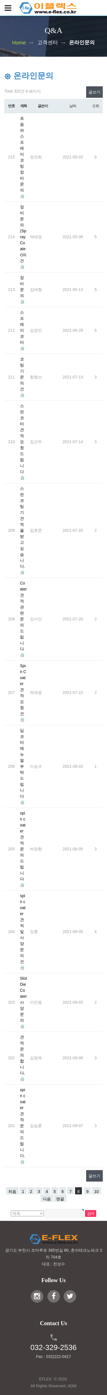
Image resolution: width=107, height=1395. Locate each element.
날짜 (72, 106)
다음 (47, 1199)
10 (96, 1191)
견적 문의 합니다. (22, 1055)
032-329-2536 (54, 1347)
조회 (95, 106)
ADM (72, 1386)
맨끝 (60, 1199)
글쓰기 (94, 92)
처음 (12, 1191)
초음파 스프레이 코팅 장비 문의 (22, 154)
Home (19, 42)
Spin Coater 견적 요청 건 (23, 689)
